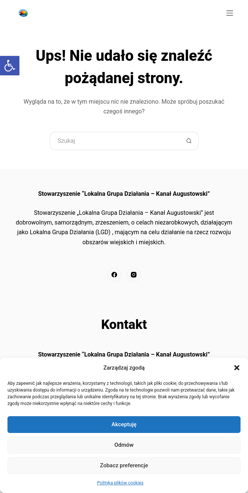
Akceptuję (124, 424)
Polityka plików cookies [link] (120, 483)
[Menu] (229, 13)
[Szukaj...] (115, 141)
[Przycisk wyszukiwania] (189, 141)
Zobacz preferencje (124, 465)
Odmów (124, 445)
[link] (9, 65)
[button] (237, 367)
